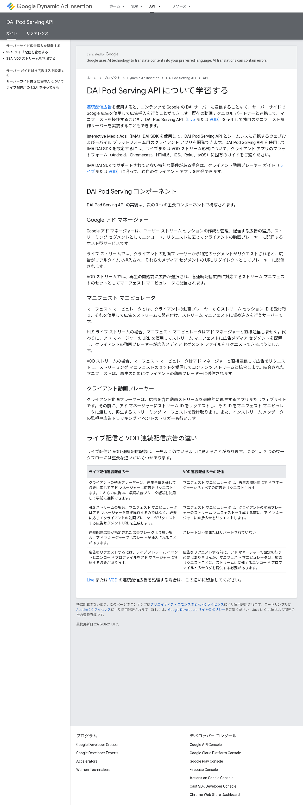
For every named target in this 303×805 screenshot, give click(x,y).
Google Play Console (206, 761)
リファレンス (37, 33)
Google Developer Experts (97, 753)
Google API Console (206, 745)
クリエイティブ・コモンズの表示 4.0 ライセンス (187, 604)
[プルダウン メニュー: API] (161, 6)
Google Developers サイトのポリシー (196, 610)
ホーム (114, 6)
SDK (134, 6)
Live (191, 119)
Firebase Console (204, 770)
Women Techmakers (93, 770)
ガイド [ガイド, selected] (11, 33)
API (205, 78)
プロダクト (112, 78)
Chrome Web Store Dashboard (215, 795)
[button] (34, 52)
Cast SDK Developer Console (213, 786)
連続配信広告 (99, 107)
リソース (179, 6)
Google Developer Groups (97, 745)
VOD (214, 119)
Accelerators (86, 761)
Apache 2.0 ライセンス (93, 610)
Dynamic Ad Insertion (54, 6)
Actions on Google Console (211, 778)
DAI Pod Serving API (29, 22)
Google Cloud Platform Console (215, 753)
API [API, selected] (152, 6)
